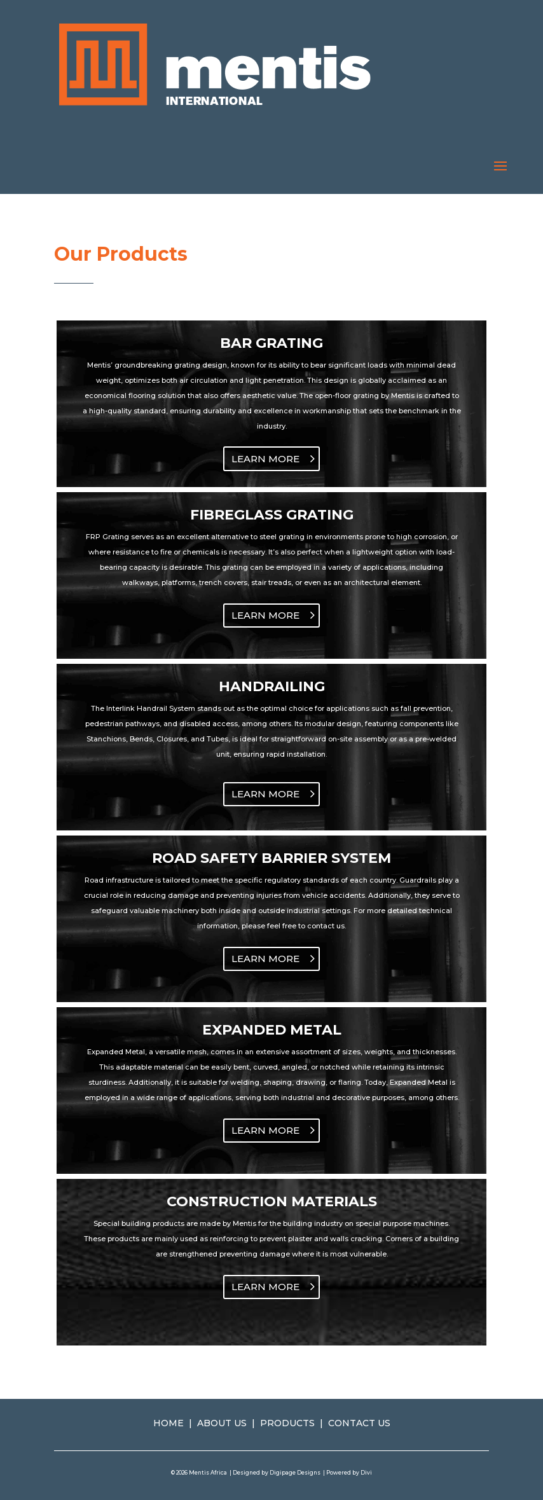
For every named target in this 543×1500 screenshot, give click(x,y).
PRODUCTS (287, 1423)
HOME (168, 1423)
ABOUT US (222, 1423)
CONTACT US (359, 1423)
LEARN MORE (265, 459)
